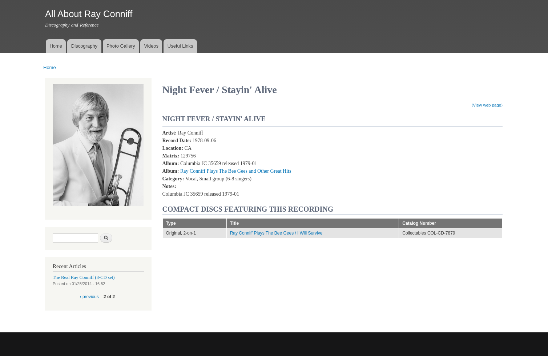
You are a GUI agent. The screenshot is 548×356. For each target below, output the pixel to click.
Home (55, 46)
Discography (84, 46)
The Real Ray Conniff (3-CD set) (84, 277)
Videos (151, 46)
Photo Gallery (120, 46)
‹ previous (89, 296)
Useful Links (180, 46)
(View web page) (487, 105)
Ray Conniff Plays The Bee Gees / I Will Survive (276, 233)
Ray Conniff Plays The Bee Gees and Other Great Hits (235, 171)
